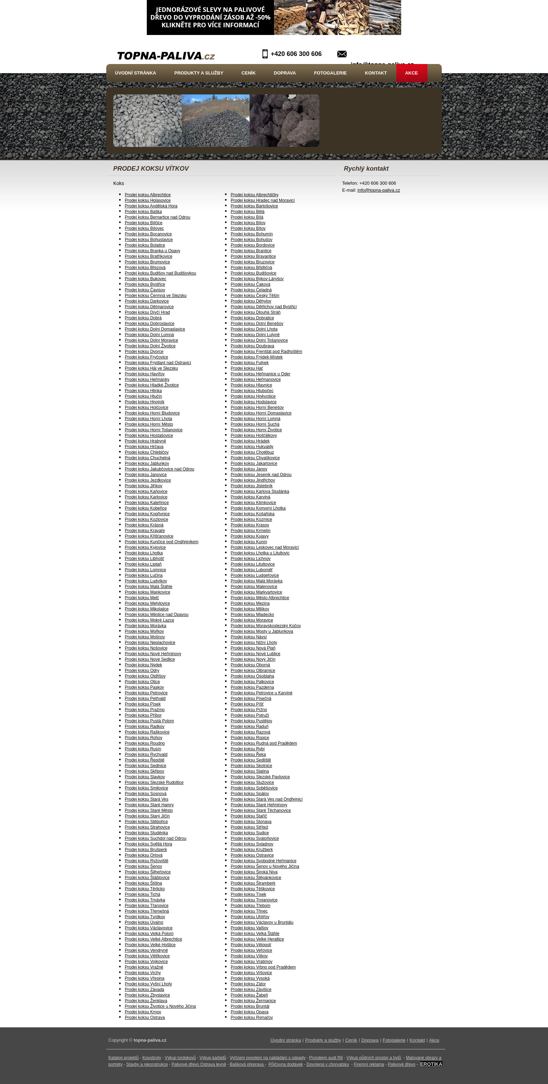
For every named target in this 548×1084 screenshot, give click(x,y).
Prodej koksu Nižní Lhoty (254, 642)
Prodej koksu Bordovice (253, 245)
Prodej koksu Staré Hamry (149, 804)
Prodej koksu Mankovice (147, 592)
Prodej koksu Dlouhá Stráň (256, 312)
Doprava (285, 73)
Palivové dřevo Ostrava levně (199, 1064)
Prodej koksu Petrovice (146, 692)
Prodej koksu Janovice (146, 474)
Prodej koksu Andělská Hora (151, 206)
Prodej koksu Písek (143, 704)
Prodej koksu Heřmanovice (256, 379)
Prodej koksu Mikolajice (146, 609)
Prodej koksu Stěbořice (146, 821)
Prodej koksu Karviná (250, 497)
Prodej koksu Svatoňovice (255, 838)
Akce (411, 73)
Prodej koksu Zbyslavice (147, 995)
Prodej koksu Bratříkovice (148, 256)
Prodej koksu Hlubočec (252, 390)
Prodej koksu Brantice (251, 250)
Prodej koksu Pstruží (250, 715)
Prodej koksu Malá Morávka (256, 581)
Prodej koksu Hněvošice (253, 396)
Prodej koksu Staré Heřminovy (259, 804)
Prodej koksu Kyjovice (145, 547)
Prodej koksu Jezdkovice (148, 480)
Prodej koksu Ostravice (252, 855)
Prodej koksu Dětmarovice (149, 306)
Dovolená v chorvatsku (328, 1064)
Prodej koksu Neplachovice (150, 642)
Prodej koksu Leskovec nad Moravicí (265, 547)
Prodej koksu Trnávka (145, 900)
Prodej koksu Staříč (249, 816)
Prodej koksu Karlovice (146, 497)
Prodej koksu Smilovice (146, 788)
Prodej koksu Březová (145, 267)
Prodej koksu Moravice (252, 620)
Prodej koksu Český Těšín (255, 295)
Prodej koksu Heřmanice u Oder (260, 373)
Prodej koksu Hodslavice (253, 401)
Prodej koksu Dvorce (144, 351)
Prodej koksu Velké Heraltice (257, 939)
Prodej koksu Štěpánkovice (256, 877)
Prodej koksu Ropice (250, 737)
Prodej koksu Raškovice (147, 732)
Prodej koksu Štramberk (253, 883)
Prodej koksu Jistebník (252, 485)
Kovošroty (151, 1057)
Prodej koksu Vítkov (249, 956)
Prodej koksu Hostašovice (149, 435)
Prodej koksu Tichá (142, 894)
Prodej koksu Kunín (249, 541)
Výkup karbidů (213, 1057)
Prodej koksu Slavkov (145, 776)
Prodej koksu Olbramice (253, 670)
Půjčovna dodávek (285, 1064)
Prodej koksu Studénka (146, 832)
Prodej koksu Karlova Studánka (260, 491)
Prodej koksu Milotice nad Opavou (156, 614)
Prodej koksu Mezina (250, 603)
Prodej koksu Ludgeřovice (255, 575)
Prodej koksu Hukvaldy (252, 446)
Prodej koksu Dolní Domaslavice (155, 329)
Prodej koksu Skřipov (144, 771)
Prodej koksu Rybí (248, 748)
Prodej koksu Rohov (143, 737)
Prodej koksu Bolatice (145, 245)
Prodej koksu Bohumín (252, 234)
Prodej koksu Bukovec (145, 278)
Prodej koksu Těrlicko (145, 888)
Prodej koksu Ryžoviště (146, 860)
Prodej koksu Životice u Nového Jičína (160, 1006)
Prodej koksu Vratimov (252, 961)
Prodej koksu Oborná (250, 665)
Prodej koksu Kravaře (145, 530)
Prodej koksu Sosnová (145, 793)
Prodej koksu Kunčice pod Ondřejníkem (162, 541)
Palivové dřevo (402, 1064)
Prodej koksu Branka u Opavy (152, 250)
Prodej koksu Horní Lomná (255, 418)
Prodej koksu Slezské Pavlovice (260, 776)
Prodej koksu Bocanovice (148, 234)
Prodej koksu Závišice (251, 989)
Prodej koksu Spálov (250, 793)
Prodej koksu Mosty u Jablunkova (262, 631)
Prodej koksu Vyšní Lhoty (148, 984)
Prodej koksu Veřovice (251, 950)
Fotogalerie (330, 73)
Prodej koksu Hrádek (250, 441)
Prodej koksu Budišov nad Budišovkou (160, 273)
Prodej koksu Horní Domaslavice (261, 413)
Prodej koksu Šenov (143, 866)
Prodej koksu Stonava (251, 821)
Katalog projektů (123, 1057)
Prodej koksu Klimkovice (253, 502)
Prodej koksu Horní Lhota (148, 418)
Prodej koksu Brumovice (147, 262)
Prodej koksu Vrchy (143, 972)
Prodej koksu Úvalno (144, 922)
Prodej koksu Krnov (143, 1011)
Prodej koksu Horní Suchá (255, 424)
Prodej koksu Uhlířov (250, 916)
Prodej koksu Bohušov (251, 239)
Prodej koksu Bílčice (144, 222)
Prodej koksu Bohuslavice (149, 239)
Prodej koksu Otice (142, 681)
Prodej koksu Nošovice (146, 648)
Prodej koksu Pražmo (145, 709)
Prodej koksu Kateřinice (147, 502)
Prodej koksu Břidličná (251, 267)
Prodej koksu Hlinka (143, 390)
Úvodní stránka (135, 73)
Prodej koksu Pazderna (252, 687)
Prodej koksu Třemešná (147, 911)
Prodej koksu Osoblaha (252, 676)
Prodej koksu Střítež (249, 827)
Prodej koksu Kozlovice (146, 519)
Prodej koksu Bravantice (253, 256)
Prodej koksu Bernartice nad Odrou (157, 217)
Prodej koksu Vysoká (250, 978)
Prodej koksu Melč (142, 597)
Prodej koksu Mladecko (252, 614)
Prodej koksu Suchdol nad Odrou (155, 838)
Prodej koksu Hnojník (144, 401)
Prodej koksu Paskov (144, 687)
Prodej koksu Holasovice (148, 200)
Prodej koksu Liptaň (143, 564)
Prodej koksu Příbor (143, 715)
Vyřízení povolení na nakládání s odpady (267, 1057)
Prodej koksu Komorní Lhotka (258, 508)
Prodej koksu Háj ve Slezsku (151, 368)
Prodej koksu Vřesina (144, 978)
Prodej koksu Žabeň (249, 995)
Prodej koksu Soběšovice (254, 788)
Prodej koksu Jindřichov (253, 480)
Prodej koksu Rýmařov (252, 1017)
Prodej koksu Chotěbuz (252, 452)
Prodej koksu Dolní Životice (150, 345)
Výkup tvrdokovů (180, 1057)
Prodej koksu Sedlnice (145, 765)
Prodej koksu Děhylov (251, 301)
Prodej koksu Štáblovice (147, 877)
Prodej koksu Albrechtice (148, 194)
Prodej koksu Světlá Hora (148, 844)
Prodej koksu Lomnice (145, 569)
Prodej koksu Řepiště (144, 760)
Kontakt (376, 73)
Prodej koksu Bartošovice (254, 206)
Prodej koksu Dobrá (143, 318)
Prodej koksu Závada (144, 989)
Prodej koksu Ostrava (145, 1017)
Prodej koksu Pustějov (251, 720)
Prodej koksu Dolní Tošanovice (259, 340)
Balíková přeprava (247, 1064)
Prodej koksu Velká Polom (149, 933)
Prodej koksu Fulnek (250, 362)
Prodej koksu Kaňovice (146, 491)
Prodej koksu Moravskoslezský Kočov (266, 625)
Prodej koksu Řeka (248, 754)
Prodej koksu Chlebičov (146, 452)
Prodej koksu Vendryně (146, 950)
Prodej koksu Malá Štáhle (148, 586)
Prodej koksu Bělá (248, 211)
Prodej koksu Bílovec (144, 228)
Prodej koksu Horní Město (149, 424)
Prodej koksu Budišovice (253, 273)
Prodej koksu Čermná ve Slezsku (156, 295)
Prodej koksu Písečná (251, 698)
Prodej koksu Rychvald (146, 754)
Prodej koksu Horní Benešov (257, 407)
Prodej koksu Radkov (144, 726)
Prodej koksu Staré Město (149, 810)
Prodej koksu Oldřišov (145, 676)
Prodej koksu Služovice (252, 782)
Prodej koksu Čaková (250, 284)
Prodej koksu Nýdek (143, 665)
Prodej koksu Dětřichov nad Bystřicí (264, 306)
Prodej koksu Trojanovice (254, 900)
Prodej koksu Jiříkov (143, 485)
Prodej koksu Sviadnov (252, 844)
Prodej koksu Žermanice (253, 1000)
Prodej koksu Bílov (248, 222)
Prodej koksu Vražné (144, 967)
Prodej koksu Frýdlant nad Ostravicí (158, 362)
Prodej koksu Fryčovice (146, 357)
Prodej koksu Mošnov (145, 637)
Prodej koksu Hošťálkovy (254, 435)
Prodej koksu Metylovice (147, 603)
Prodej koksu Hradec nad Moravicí (263, 200)
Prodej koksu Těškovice (253, 888)
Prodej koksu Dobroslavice (149, 323)
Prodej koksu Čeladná (251, 290)
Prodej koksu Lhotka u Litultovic (260, 553)
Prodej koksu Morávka (145, 625)
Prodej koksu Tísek (248, 894)
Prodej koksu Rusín (143, 748)
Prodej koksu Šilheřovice (148, 872)
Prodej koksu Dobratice (252, 318)
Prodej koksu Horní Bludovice (152, 413)
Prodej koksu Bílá (247, 217)
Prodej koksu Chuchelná (147, 457)
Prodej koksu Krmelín (251, 530)
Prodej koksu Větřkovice (147, 956)
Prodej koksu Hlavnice (251, 385)
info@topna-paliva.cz (379, 190)
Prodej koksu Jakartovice (254, 463)
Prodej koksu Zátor (248, 984)
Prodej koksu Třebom (251, 905)
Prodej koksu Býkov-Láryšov (257, 278)
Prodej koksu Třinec (249, 911)
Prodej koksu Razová (250, 732)
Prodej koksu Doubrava (252, 345)
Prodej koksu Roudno (145, 743)
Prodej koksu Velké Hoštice (150, 944)
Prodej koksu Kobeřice (146, 508)
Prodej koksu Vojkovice (146, 961)
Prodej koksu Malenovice (254, 586)
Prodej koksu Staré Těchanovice (261, 810)
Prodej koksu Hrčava (144, 446)
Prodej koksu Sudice (250, 832)
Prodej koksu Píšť (247, 704)
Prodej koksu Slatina (250, 771)
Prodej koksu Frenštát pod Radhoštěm (266, 351)
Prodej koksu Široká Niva (254, 872)
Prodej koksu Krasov (250, 525)
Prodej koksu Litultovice (253, 564)
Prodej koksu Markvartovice (256, 592)
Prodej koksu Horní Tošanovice (153, 429)
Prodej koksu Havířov (145, 373)
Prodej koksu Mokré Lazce (149, 620)
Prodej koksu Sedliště (251, 760)
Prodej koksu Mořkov (144, 631)
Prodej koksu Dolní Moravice (151, 340)
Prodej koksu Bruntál (250, 1006)
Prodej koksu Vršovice (251, 972)
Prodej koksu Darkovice (147, 301)
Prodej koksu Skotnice (251, 765)
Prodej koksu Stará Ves (146, 799)
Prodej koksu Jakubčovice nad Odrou (159, 469)
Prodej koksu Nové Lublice (255, 653)
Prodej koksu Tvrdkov (145, 916)
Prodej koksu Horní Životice (256, 429)
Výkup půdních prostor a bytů (373, 1057)
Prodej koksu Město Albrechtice (260, 597)
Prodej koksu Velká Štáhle (255, 933)
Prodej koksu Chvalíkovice (255, 457)
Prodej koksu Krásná (144, 525)
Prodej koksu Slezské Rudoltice (154, 782)
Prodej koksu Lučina (144, 575)
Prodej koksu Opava (249, 1011)
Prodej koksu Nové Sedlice (150, 659)
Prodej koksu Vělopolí (251, 944)
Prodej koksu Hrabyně (145, 441)
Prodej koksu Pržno (249, 709)
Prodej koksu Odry (142, 670)
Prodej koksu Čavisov (145, 290)
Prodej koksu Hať (247, 368)
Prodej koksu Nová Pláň (253, 648)
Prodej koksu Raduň (249, 726)
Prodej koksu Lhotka (144, 553)
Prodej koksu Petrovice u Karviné (262, 692)
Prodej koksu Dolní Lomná (149, 334)
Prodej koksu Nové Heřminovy (153, 653)
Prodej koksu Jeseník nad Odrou (261, 474)
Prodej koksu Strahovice (147, 827)
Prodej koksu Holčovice (146, 407)
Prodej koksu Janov (249, 469)
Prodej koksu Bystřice (145, 284)
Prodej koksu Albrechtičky (255, 194)
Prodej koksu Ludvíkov (146, 581)
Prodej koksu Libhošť (144, 558)
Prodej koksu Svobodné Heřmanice (263, 860)
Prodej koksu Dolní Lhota (254, 329)
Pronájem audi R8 (326, 1057)
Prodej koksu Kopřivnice (147, 513)
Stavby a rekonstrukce (147, 1064)
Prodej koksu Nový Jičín (253, 659)
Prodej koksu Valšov (249, 928)
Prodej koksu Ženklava (146, 1000)
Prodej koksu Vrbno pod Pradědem (263, 967)
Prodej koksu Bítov (248, 228)
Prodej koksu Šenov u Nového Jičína (265, 866)
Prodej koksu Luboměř (252, 569)
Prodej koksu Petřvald (145, 698)
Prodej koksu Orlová (144, 855)
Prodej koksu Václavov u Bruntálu (262, 922)
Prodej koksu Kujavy (250, 536)
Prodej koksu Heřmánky (147, 379)
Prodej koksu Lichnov (251, 558)
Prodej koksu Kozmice (251, 519)
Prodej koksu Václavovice (149, 928)
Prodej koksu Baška (143, 211)
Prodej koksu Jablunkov (147, 463)
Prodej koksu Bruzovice (252, 262)
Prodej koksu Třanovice (146, 905)
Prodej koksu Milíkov (250, 609)
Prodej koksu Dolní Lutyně (255, 334)
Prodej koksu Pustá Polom (149, 720)
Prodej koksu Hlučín (143, 396)
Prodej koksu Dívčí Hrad (147, 312)
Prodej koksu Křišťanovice (149, 536)
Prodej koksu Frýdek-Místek (257, 357)
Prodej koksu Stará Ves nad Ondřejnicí (267, 799)
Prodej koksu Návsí (249, 637)
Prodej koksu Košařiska (252, 513)
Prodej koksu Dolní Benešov (257, 323)
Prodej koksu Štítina (143, 883)
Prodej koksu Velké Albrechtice (153, 939)
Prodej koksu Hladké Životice (152, 385)
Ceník (248, 73)
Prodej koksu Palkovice (252, 681)
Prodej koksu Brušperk (146, 849)
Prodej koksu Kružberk (252, 849)
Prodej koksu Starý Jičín (147, 816)
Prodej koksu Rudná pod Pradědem (264, 743)
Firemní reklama (369, 1064)
